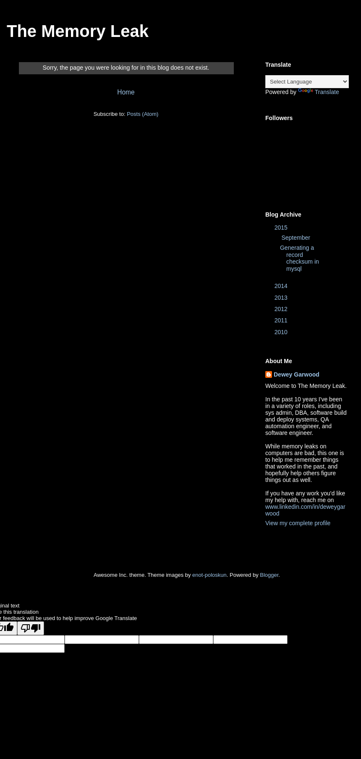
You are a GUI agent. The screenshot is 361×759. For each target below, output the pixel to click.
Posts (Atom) (142, 114)
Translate (318, 92)
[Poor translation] (30, 628)
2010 (282, 332)
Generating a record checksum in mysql (299, 258)
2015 (282, 227)
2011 (282, 320)
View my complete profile (297, 523)
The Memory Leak (78, 31)
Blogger (269, 575)
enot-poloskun (209, 575)
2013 (282, 297)
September (296, 237)
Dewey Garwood (296, 374)
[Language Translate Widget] (307, 81)
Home (126, 92)
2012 (282, 309)
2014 (282, 286)
